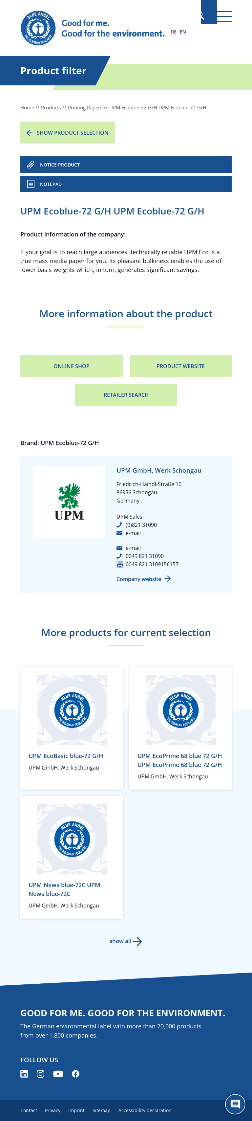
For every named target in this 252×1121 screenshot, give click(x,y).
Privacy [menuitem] (55, 1110)
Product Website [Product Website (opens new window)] (181, 366)
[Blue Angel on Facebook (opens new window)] (75, 1074)
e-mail (133, 533)
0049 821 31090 (145, 556)
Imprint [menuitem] (82, 1110)
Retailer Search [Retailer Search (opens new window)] (126, 394)
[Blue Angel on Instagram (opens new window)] (40, 1074)
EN (183, 32)
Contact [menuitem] (28, 1110)
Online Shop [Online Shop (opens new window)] (71, 366)
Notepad (51, 184)
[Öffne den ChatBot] (235, 1104)
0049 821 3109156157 (152, 564)
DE (174, 32)
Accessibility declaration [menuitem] (155, 1110)
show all (119, 941)
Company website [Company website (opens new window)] (138, 579)
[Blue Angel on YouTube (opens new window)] (58, 1074)
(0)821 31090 (141, 524)
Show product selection (73, 132)
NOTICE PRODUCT (60, 165)
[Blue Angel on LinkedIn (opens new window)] (24, 1074)
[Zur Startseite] (94, 28)
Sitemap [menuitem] (109, 1110)
